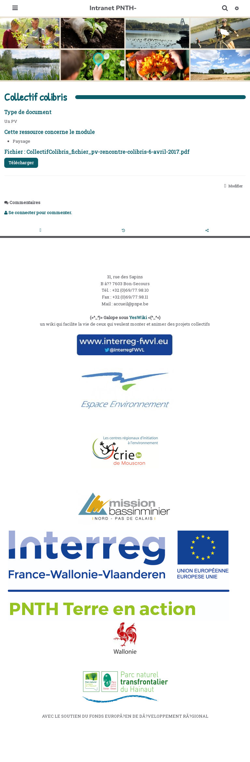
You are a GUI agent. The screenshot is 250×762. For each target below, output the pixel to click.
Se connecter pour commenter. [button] (38, 212)
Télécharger (21, 163)
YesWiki (138, 317)
